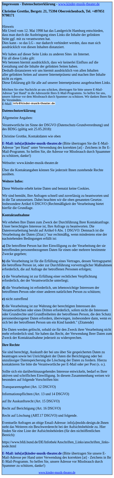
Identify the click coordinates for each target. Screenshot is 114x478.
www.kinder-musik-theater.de (79, 4)
